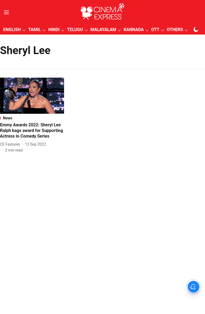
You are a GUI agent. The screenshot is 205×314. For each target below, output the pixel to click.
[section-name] (32, 118)
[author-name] (11, 144)
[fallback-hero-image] (32, 96)
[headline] (32, 130)
